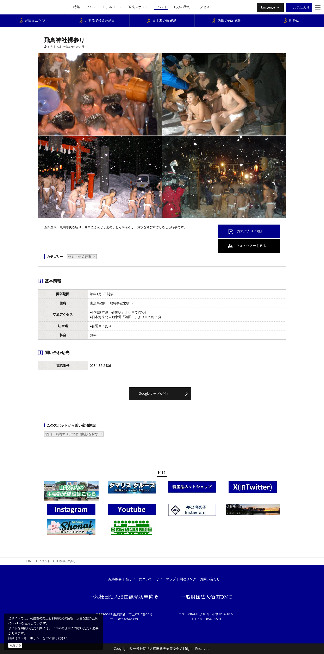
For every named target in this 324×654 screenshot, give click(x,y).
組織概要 (115, 579)
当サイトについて (139, 579)
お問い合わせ (210, 579)
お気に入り (301, 7)
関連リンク (188, 579)
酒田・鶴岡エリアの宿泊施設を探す (71, 434)
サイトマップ (166, 579)
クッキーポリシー (30, 638)
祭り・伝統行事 (79, 256)
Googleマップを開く (154, 393)
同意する (15, 645)
